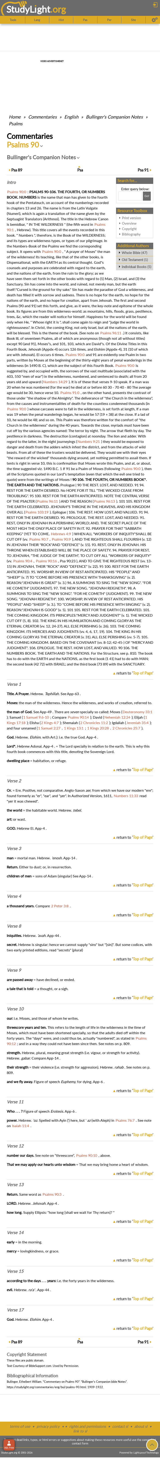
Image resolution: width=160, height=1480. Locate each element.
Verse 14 (15, 1232)
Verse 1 (14, 684)
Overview (129, 223)
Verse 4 (14, 896)
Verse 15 (15, 1271)
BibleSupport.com (40, 1366)
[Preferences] (155, 20)
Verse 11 (15, 1101)
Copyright (129, 229)
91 (143, 170)
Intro (11, 182)
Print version (131, 218)
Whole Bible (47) (134, 253)
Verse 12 (15, 1145)
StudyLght (28, 9)
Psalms (16, 123)
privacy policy (48, 1426)
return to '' (135, 673)
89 (16, 170)
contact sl (120, 1426)
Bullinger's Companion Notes (114, 116)
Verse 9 (14, 970)
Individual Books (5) (136, 267)
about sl (140, 1426)
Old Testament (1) (135, 260)
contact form (80, 1443)
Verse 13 (15, 1184)
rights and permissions (87, 1426)
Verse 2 (14, 780)
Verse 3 (14, 848)
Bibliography (131, 234)
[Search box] (130, 196)
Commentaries (42, 116)
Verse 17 (15, 1309)
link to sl (80, 1431)
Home (15, 116)
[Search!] (147, 196)
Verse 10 (15, 1008)
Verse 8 (14, 926)
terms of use (20, 1426)
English (71, 116)
